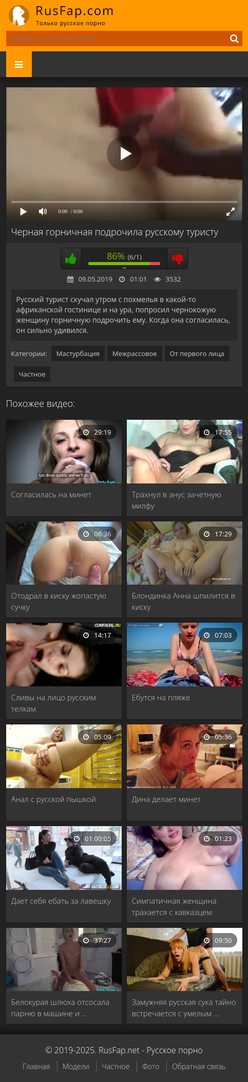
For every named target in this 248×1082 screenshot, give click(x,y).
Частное (32, 374)
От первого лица (197, 353)
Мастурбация (78, 353)
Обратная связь (198, 1066)
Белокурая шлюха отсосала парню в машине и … (60, 1007)
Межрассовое (134, 353)
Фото (150, 1066)
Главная (36, 1066)
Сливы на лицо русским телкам (54, 703)
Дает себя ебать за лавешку (61, 901)
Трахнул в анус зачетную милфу (176, 500)
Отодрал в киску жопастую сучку (59, 601)
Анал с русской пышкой (53, 799)
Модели (76, 1066)
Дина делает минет (166, 799)
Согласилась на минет (51, 494)
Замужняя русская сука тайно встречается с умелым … (184, 1007)
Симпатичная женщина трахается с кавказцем (174, 906)
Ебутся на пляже (161, 697)
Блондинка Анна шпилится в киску (183, 601)
